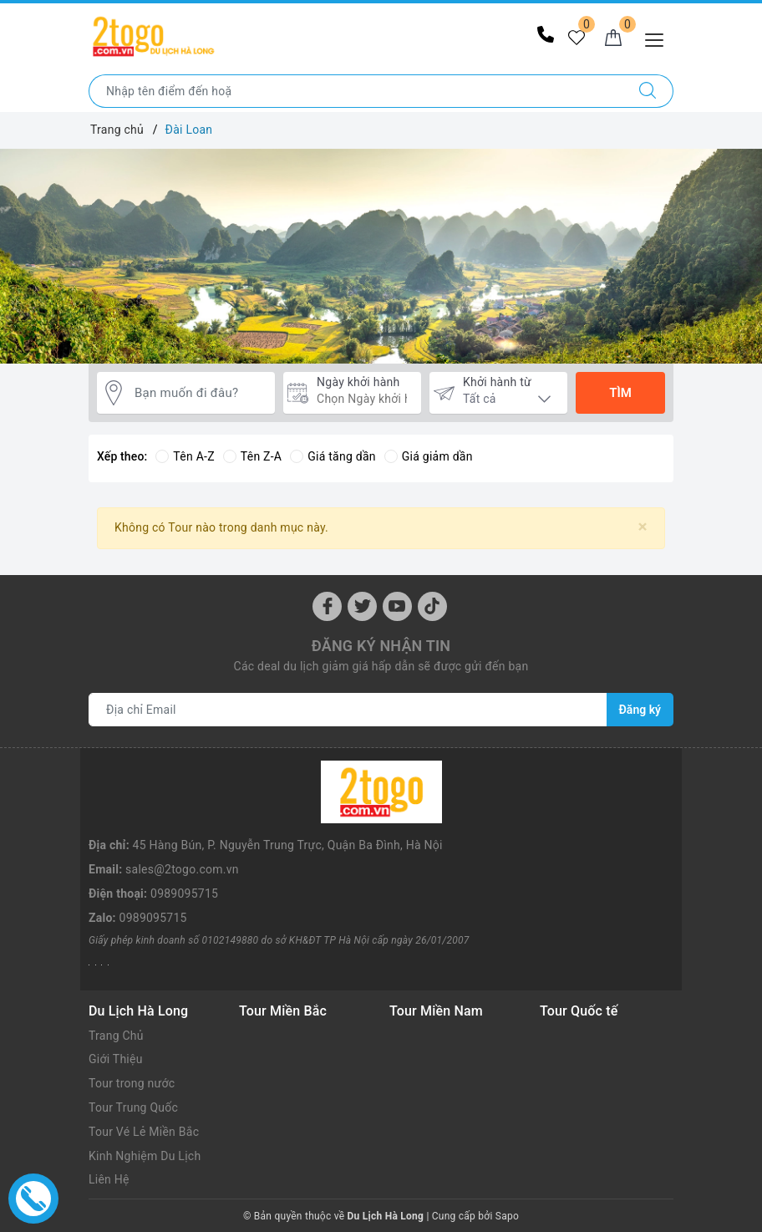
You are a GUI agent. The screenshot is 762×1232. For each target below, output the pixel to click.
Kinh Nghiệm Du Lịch (145, 1156)
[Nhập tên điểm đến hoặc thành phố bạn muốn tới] (356, 91)
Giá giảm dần (428, 456)
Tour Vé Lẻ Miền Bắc (144, 1131)
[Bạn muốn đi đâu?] (200, 393)
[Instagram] (432, 606)
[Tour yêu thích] (576, 38)
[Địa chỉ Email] (348, 709)
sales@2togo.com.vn (182, 869)
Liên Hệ (109, 1179)
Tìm (620, 392)
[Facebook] (327, 606)
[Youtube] (397, 606)
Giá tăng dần (333, 456)
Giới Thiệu (116, 1059)
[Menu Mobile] (658, 38)
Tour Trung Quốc (133, 1107)
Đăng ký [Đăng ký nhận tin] (640, 709)
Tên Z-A (252, 456)
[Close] (643, 527)
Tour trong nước (132, 1083)
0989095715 (184, 893)
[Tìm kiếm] (647, 91)
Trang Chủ (116, 1035)
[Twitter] (362, 606)
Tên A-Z (184, 456)
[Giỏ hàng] (613, 38)
